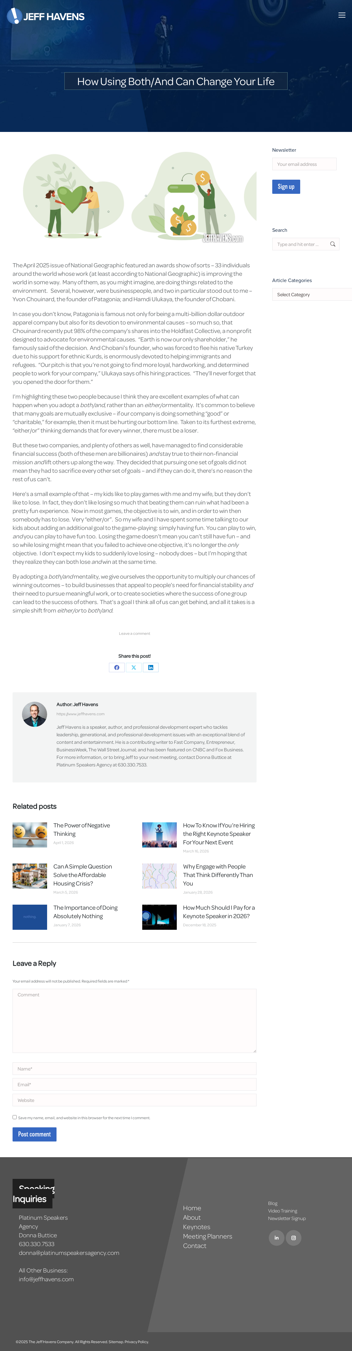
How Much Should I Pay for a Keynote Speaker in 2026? (219, 911)
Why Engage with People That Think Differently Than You (218, 874)
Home (192, 1207)
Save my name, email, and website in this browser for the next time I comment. (84, 1117)
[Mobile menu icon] (342, 15)
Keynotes (196, 1226)
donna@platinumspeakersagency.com (69, 1252)
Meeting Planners (207, 1236)
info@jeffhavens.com (46, 1279)
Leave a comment (134, 633)
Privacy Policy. (137, 1341)
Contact (194, 1245)
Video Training (282, 1210)
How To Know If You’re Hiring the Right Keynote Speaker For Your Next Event (219, 833)
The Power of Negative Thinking (81, 829)
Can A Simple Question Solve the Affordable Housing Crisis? (82, 874)
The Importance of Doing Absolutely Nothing (85, 911)
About (192, 1217)
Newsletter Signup (287, 1218)
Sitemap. (116, 1341)
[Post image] (30, 834)
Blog (272, 1203)
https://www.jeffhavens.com (81, 713)
